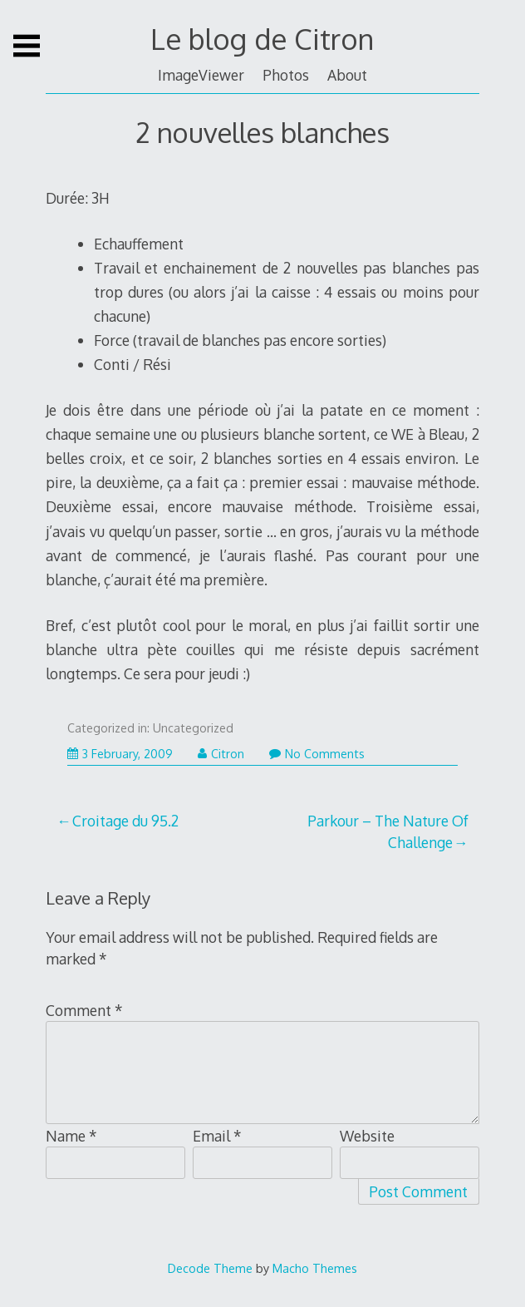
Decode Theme (210, 1267)
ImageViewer (201, 75)
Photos (285, 75)
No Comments (317, 754)
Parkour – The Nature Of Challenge (388, 831)
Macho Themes (314, 1267)
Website (367, 1136)
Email (217, 1136)
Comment (84, 1010)
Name (71, 1136)
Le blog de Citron (262, 39)
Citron (221, 754)
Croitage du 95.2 (125, 820)
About (347, 75)
